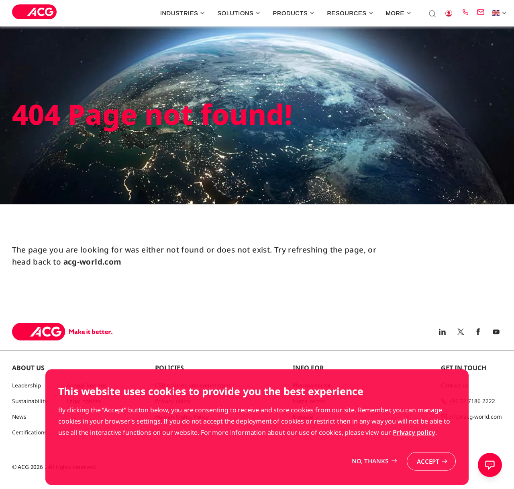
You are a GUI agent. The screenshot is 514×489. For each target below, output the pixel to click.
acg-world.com (92, 262)
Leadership (26, 385)
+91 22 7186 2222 (472, 401)
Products (292, 13)
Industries (181, 13)
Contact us (455, 385)
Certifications (29, 432)
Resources (349, 13)
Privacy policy (414, 456)
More (397, 13)
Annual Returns (87, 385)
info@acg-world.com (475, 416)
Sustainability (29, 401)
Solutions (237, 13)
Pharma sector (312, 385)
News (19, 416)
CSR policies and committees (193, 385)
